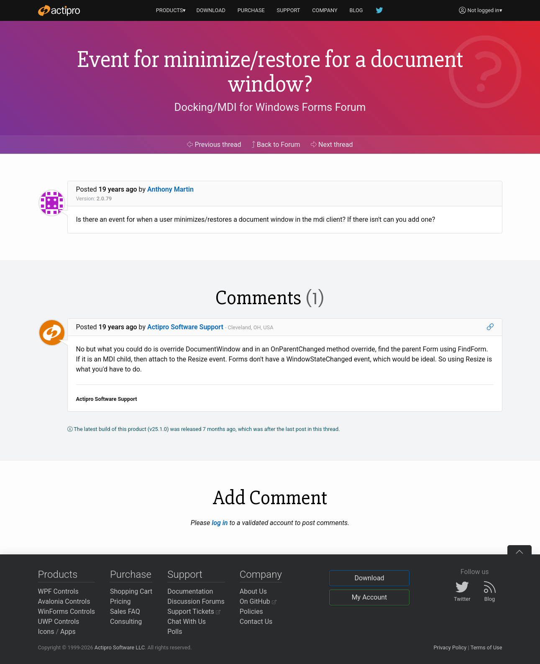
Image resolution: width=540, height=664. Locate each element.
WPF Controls (58, 591)
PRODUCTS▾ (171, 10)
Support (184, 574)
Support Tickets (193, 611)
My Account (369, 597)
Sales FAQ (125, 611)
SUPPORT (288, 10)
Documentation (190, 591)
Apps (68, 632)
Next (332, 145)
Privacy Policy (449, 647)
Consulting (126, 622)
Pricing (120, 601)
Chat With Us (186, 622)
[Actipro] (59, 10)
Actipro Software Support (185, 327)
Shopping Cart (131, 591)
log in (220, 523)
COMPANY (325, 10)
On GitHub (258, 601)
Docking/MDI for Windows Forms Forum (270, 107)
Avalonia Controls (64, 601)
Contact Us (256, 622)
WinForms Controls (66, 611)
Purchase (130, 574)
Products (58, 574)
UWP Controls (58, 622)
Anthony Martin (170, 189)
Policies (251, 611)
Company (261, 574)
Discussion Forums (196, 601)
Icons (46, 632)
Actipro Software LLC (120, 647)
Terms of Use (486, 647)
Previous (214, 145)
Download (369, 578)
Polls (174, 632)
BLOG (356, 10)
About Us (253, 591)
